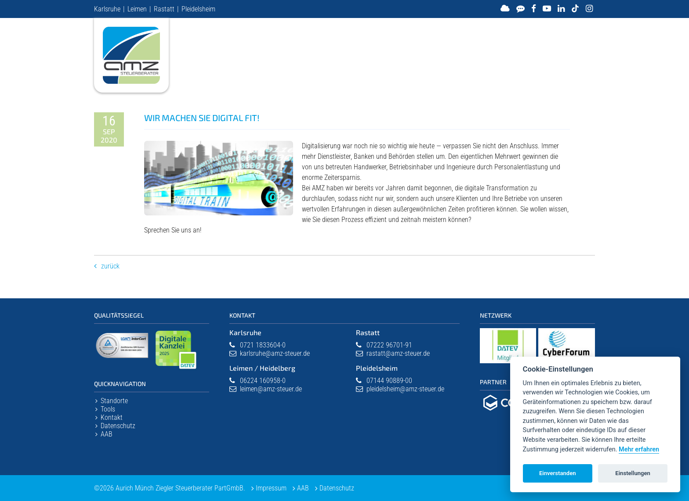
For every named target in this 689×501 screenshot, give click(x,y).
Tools (108, 409)
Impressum (271, 488)
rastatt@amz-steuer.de (398, 353)
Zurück (110, 266)
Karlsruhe (107, 9)
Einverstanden (557, 473)
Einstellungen (632, 473)
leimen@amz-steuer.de (271, 389)
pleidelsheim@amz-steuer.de (405, 389)
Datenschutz (118, 426)
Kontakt (112, 417)
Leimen (137, 9)
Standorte (114, 401)
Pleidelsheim (198, 9)
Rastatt (164, 9)
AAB (106, 434)
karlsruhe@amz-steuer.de (275, 353)
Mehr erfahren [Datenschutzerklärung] (639, 449)
